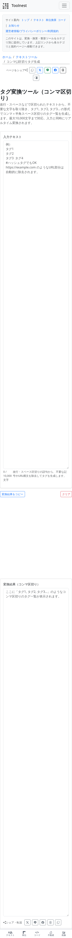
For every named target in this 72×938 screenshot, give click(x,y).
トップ (25, 20)
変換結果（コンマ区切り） (21, 584)
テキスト (38, 20)
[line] (35, 922)
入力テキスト (12, 137)
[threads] (50, 922)
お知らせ (14, 25)
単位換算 (51, 20)
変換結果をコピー (12, 494)
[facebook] (43, 922)
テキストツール (26, 57)
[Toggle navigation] (64, 5)
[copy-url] (58, 922)
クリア (66, 494)
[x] (27, 922)
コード (62, 20)
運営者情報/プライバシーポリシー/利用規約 (32, 31)
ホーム (7, 57)
